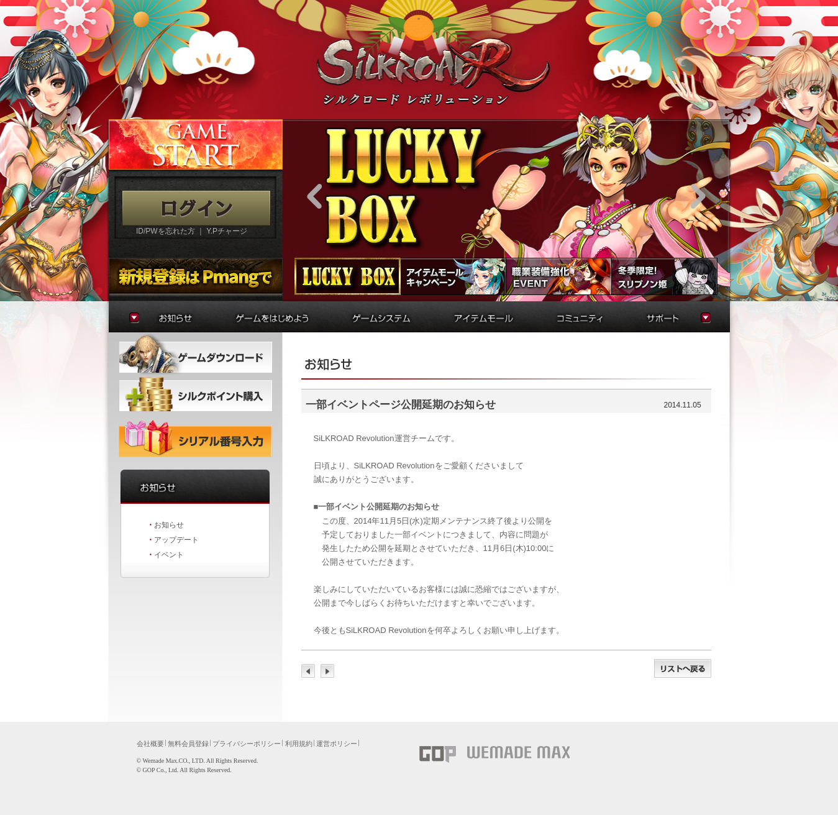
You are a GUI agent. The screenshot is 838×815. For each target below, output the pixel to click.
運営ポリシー (336, 743)
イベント (169, 554)
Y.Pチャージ (226, 231)
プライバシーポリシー (246, 743)
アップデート (176, 539)
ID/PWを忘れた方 (165, 231)
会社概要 (150, 743)
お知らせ (169, 525)
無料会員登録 (188, 743)
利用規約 (298, 743)
